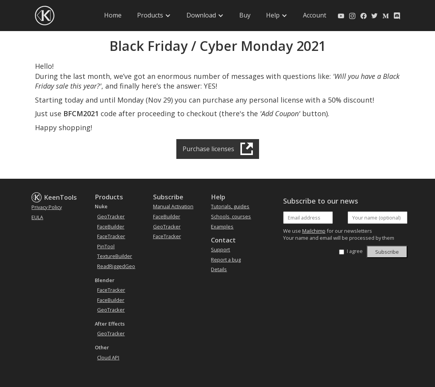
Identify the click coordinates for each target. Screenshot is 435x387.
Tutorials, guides (230, 206)
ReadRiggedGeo (116, 266)
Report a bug (226, 259)
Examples (222, 226)
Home (113, 15)
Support (220, 249)
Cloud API (108, 357)
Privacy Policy (46, 207)
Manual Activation (173, 206)
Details (219, 269)
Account (314, 15)
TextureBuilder (114, 256)
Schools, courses (231, 216)
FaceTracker (111, 236)
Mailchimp (313, 230)
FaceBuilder (110, 226)
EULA (37, 217)
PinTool (106, 246)
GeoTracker (111, 216)
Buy (245, 15)
